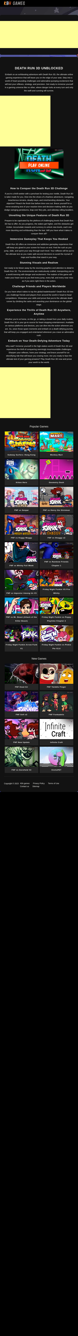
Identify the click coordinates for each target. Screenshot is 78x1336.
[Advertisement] (39, 34)
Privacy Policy (39, 783)
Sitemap (35, 786)
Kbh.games (25, 783)
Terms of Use (53, 783)
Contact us (24, 786)
